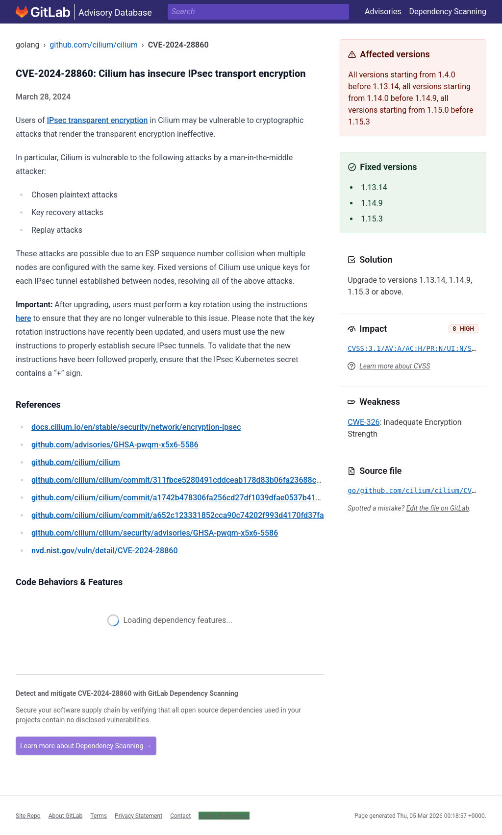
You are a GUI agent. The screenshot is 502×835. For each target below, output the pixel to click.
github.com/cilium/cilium (93, 44)
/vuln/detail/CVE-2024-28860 (104, 550)
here (23, 318)
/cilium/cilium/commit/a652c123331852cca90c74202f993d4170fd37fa (177, 515)
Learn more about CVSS (394, 366)
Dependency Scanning (447, 11)
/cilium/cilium (75, 462)
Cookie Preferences (224, 815)
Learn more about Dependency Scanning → (86, 746)
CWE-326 (363, 422)
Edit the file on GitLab (437, 508)
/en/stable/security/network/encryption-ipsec (136, 427)
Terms (98, 815)
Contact (180, 815)
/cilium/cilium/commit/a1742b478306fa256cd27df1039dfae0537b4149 (178, 497)
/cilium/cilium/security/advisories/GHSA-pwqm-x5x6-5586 (154, 533)
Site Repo (28, 815)
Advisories (383, 11)
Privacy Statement (138, 815)
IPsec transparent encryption (97, 120)
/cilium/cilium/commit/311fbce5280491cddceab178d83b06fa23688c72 (178, 480)
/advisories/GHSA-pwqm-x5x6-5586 (115, 444)
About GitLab (66, 815)
